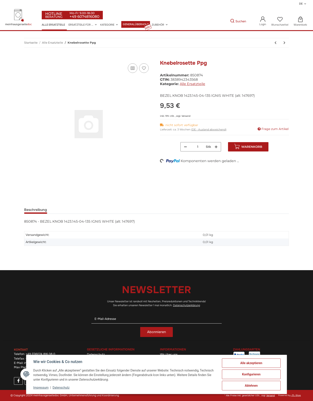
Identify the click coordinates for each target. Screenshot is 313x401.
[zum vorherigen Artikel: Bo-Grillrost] (275, 43)
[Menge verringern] (185, 146)
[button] (263, 21)
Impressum (40, 387)
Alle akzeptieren (251, 363)
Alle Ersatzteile (192, 84)
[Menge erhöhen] (216, 146)
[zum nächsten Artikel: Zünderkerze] (284, 43)
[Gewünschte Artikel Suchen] (223, 21)
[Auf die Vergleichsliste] (132, 68)
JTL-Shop (296, 395)
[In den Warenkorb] (27, 57)
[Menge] (198, 146)
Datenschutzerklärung (186, 305)
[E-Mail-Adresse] (156, 319)
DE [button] (301, 3)
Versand (185, 116)
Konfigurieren (251, 374)
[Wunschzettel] (280, 21)
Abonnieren (156, 332)
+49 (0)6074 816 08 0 (40, 354)
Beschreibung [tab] (35, 209)
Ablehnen (251, 385)
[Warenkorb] (300, 21)
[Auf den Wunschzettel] (144, 68)
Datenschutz (61, 387)
